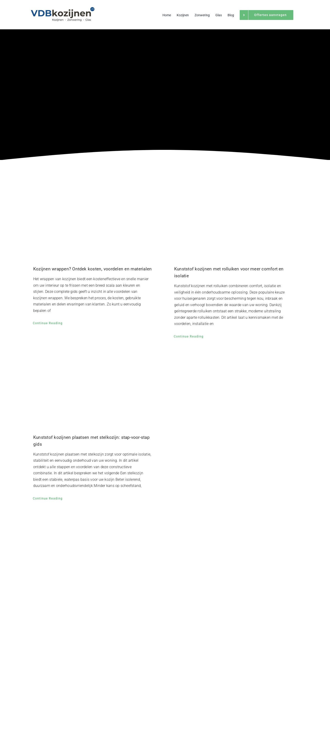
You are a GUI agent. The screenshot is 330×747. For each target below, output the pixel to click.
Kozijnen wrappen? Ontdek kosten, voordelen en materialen (92, 269)
